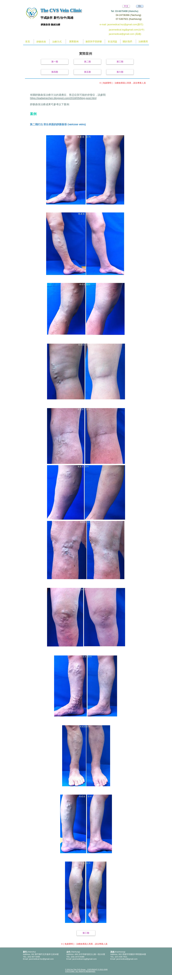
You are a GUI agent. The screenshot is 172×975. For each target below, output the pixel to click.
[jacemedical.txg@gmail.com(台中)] (127, 30)
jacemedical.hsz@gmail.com (41, 959)
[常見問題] (112, 42)
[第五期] (87, 72)
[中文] (126, 6)
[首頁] (27, 41)
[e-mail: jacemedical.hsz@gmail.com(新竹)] (124, 25)
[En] (139, 6)
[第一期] (54, 61)
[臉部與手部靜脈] (94, 42)
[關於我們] (127, 42)
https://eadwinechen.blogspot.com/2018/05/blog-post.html (63, 98)
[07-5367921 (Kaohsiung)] (130, 19)
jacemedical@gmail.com (126, 959)
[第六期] (120, 72)
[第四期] (54, 72)
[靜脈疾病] (41, 42)
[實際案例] (74, 42)
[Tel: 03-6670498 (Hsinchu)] (127, 11)
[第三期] (120, 61)
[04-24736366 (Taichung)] (130, 15)
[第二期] (87, 61)
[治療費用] (143, 42)
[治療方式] (57, 42)
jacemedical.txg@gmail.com (84, 959)
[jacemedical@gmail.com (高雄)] (127, 34)
